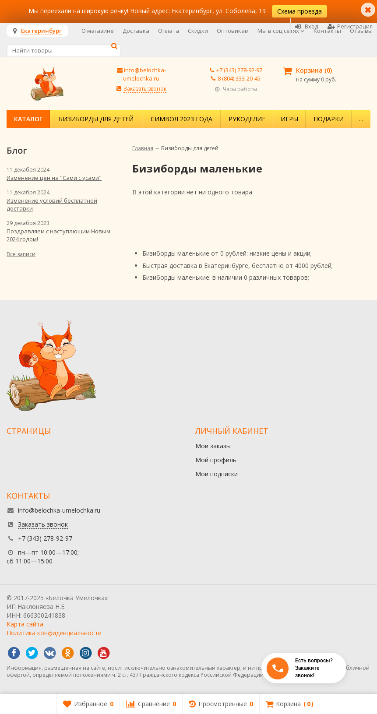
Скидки (198, 31)
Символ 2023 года (181, 119)
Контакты (327, 31)
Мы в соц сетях (281, 31)
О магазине (97, 31)
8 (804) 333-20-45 (239, 78)
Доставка (136, 31)
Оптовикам (233, 31)
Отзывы (361, 31)
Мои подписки (216, 474)
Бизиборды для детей (96, 119)
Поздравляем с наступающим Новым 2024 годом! (58, 235)
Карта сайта (25, 624)
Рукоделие (247, 119)
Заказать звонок (144, 88)
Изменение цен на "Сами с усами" (54, 178)
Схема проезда (299, 11)
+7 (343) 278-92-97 (239, 70)
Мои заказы (213, 446)
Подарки (329, 119)
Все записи (21, 254)
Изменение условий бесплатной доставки (52, 204)
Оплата (168, 31)
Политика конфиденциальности (54, 633)
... (361, 119)
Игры (289, 119)
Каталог (28, 119)
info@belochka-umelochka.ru (144, 74)
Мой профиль (215, 460)
